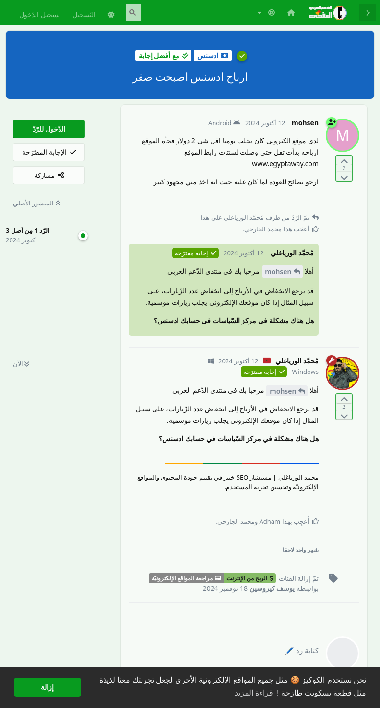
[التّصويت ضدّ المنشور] (344, 176)
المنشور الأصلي (36, 203)
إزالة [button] (47, 687)
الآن (21, 364)
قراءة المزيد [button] (254, 693)
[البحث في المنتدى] (133, 12)
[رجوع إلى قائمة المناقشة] (367, 12)
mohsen (278, 271)
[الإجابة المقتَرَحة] (49, 152)
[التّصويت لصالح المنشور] (344, 161)
